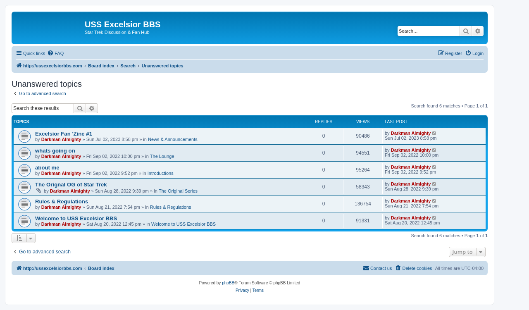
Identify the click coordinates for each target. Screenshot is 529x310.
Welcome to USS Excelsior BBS (76, 218)
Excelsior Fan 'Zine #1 (63, 134)
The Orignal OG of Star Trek (71, 184)
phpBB (228, 283)
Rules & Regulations (61, 201)
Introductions (161, 173)
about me (47, 168)
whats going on (55, 151)
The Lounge (162, 156)
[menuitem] (55, 53)
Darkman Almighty (61, 139)
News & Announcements (173, 139)
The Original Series (178, 190)
